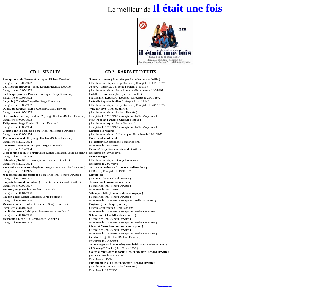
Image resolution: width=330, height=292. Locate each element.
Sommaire (165, 286)
